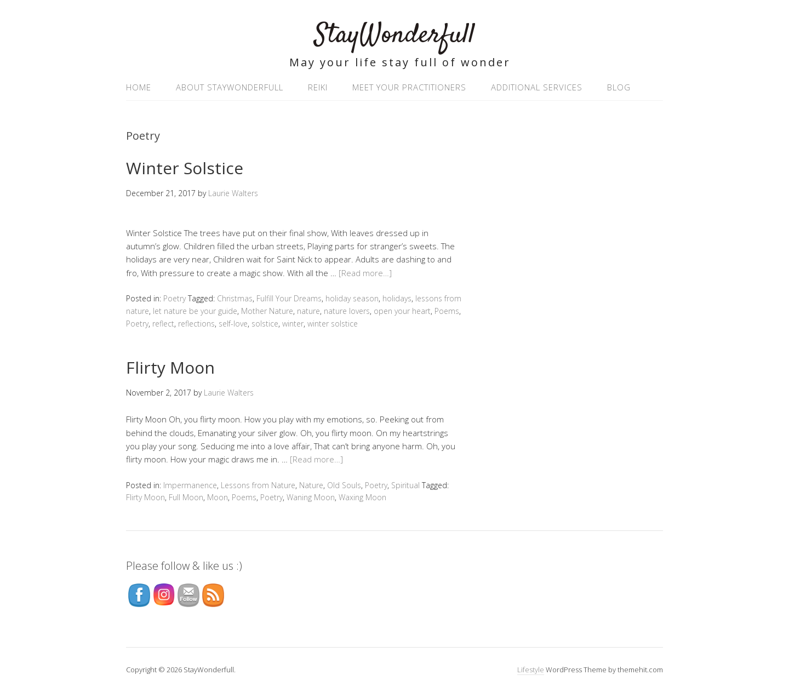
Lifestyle (530, 669)
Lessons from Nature (258, 485)
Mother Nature (267, 311)
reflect (163, 323)
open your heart (402, 311)
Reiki (318, 87)
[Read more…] (365, 272)
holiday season (352, 298)
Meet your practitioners (409, 87)
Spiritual (405, 485)
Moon (217, 497)
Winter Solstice (184, 168)
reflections (196, 323)
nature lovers (347, 311)
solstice (264, 323)
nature (308, 311)
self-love (233, 323)
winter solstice (332, 323)
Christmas (235, 298)
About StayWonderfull (229, 87)
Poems (446, 311)
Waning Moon (311, 497)
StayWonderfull (395, 35)
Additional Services (536, 87)
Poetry (174, 298)
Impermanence (190, 485)
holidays (396, 298)
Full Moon (186, 497)
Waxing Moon (362, 497)
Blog (619, 87)
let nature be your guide (195, 311)
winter (293, 323)
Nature (311, 485)
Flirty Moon (170, 367)
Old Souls (344, 485)
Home (138, 87)
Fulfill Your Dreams (289, 298)
